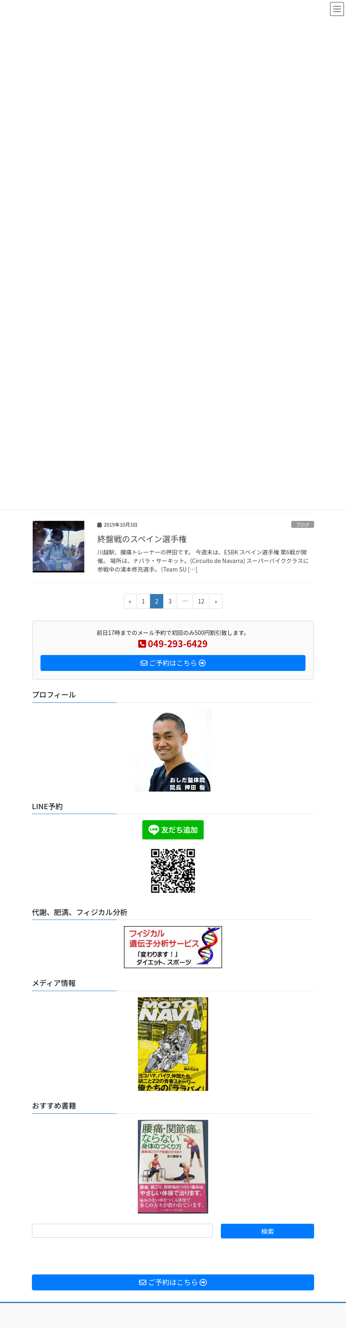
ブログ (303, 524)
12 (201, 602)
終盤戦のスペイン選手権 (142, 539)
